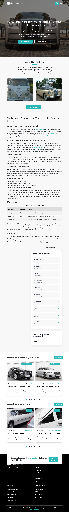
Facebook (39, 489)
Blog (36, 481)
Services (38, 473)
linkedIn (38, 497)
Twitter (38, 492)
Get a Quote (39, 478)
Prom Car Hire (11, 500)
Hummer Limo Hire (13, 492)
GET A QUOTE (25, 42)
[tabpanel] (20, 378)
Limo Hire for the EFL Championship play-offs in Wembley (18, 433)
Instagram (39, 495)
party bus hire (38, 147)
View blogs (58, 358)
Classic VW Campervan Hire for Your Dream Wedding (19, 386)
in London (34, 458)
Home (37, 467)
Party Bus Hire (11, 495)
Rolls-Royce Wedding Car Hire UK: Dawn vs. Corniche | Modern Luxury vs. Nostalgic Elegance (48, 386)
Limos (52, 133)
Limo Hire (28, 410)
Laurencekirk (40, 129)
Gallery (37, 476)
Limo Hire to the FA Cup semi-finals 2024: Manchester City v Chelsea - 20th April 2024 (49, 433)
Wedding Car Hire (26, 363)
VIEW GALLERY (33, 107)
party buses (51, 135)
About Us (38, 470)
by (29, 383)
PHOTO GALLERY (43, 42)
